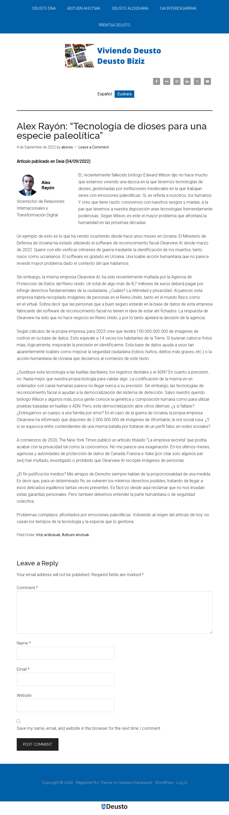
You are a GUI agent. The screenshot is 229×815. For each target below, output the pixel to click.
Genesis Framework (135, 782)
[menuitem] (105, 94)
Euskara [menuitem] (124, 93)
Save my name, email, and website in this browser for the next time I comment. (89, 728)
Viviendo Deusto (115, 55)
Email (23, 669)
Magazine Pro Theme (94, 782)
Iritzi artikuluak (48, 535)
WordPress (164, 782)
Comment (27, 587)
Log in (182, 782)
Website (24, 695)
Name (24, 643)
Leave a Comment (94, 147)
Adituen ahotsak (75, 535)
